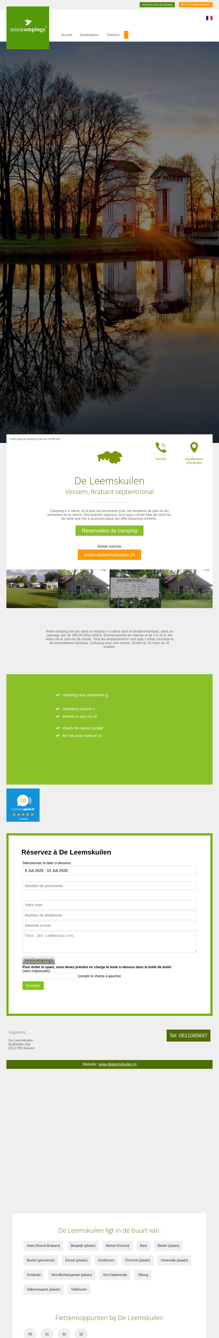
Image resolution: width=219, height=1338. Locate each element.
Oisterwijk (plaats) (174, 1260)
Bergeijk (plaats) (83, 1245)
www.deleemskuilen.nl (109, 554)
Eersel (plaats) (76, 1260)
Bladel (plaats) (168, 1245)
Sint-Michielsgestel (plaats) (71, 1275)
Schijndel (34, 1275)
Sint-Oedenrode (115, 1275)
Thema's (113, 35)
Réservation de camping (109, 530)
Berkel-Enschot (117, 1245)
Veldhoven (79, 1289)
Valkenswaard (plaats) (43, 1289)
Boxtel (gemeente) (41, 1260)
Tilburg (143, 1275)
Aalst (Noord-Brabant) (43, 1245)
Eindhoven (106, 1260)
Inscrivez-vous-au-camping (157, 4)
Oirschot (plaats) (137, 1260)
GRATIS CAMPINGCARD (195, 4)
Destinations (89, 35)
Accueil (66, 35)
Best (143, 1245)
